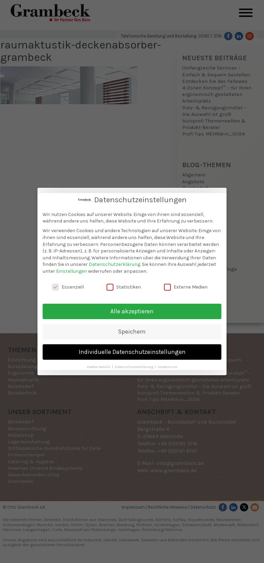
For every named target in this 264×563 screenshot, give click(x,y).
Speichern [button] (132, 328)
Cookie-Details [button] (99, 363)
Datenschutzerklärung (114, 261)
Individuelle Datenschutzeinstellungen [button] (132, 348)
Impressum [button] (167, 363)
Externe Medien (186, 284)
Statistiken (124, 284)
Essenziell (68, 284)
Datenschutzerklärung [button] (134, 363)
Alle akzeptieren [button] (132, 308)
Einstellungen (71, 268)
